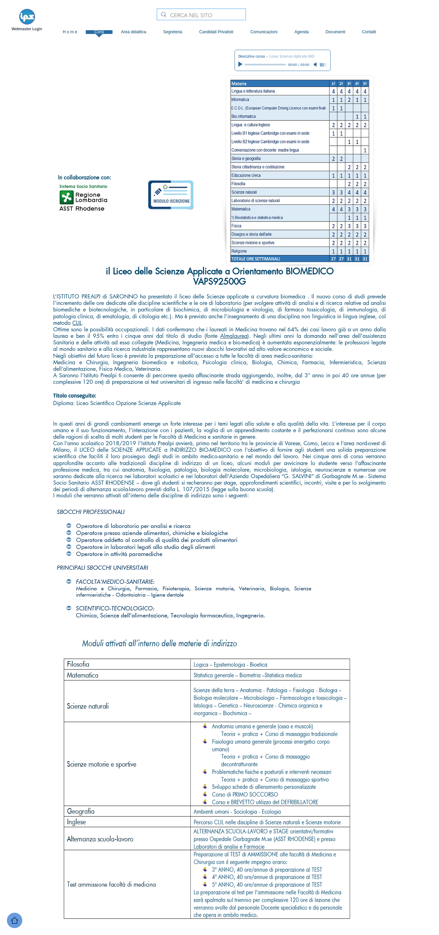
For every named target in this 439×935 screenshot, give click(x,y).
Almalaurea (233, 336)
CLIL (77, 323)
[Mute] (315, 64)
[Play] (241, 64)
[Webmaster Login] (27, 29)
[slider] (323, 65)
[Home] (14, 920)
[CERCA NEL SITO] (200, 15)
